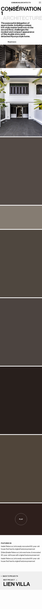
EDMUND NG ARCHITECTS (21, 3)
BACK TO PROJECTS (10, 576)
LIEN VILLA (16, 584)
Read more (12, 42)
